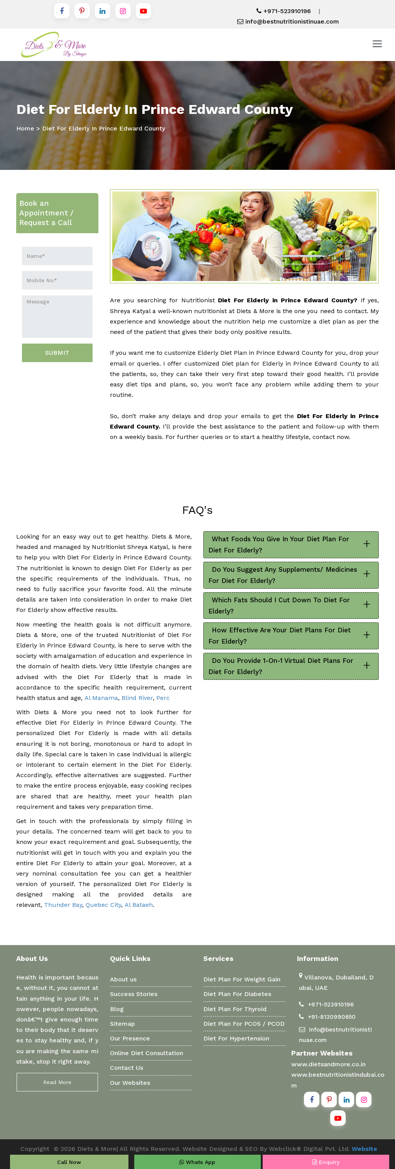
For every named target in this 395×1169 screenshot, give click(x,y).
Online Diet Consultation (146, 1053)
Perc (163, 697)
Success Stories (133, 994)
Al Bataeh (139, 904)
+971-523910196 (284, 11)
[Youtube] (143, 11)
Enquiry (325, 1162)
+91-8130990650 (332, 1016)
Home (25, 128)
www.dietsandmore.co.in (328, 1064)
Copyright (34, 1148)
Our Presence (130, 1038)
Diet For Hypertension (236, 1038)
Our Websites (130, 1082)
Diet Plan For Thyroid (235, 1009)
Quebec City (103, 904)
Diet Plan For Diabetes (237, 994)
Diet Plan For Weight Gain (241, 979)
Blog (117, 1009)
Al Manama (101, 697)
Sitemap (122, 1023)
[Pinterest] (82, 11)
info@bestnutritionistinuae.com (288, 21)
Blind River (137, 697)
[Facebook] (61, 11)
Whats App (197, 1162)
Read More (57, 1082)
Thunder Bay (63, 904)
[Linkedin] (102, 11)
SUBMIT (57, 352)
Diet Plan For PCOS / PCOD (244, 1023)
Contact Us (126, 1067)
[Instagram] (123, 11)
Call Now (69, 1162)
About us (123, 979)
